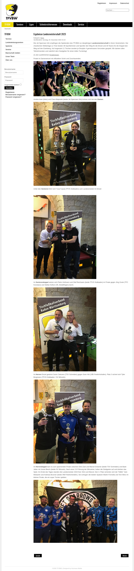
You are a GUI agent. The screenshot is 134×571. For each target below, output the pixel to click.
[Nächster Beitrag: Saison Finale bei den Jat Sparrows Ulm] (125, 555)
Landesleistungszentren (14, 42)
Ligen (31, 24)
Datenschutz (124, 3)
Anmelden (9, 87)
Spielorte (8, 46)
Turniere (19, 24)
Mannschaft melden (12, 53)
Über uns (8, 60)
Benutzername (9, 69)
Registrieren (101, 3)
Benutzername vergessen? (15, 95)
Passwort (7, 77)
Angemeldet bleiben (11, 85)
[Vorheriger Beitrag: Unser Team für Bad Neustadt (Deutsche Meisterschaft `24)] (38, 555)
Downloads (67, 24)
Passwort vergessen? (13, 97)
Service (81, 24)
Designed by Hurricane (70, 568)
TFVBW (7, 24)
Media (80, 568)
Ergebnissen (54, 55)
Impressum (113, 3)
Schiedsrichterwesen (48, 24)
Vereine (8, 49)
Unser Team (10, 56)
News (42, 38)
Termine (8, 39)
